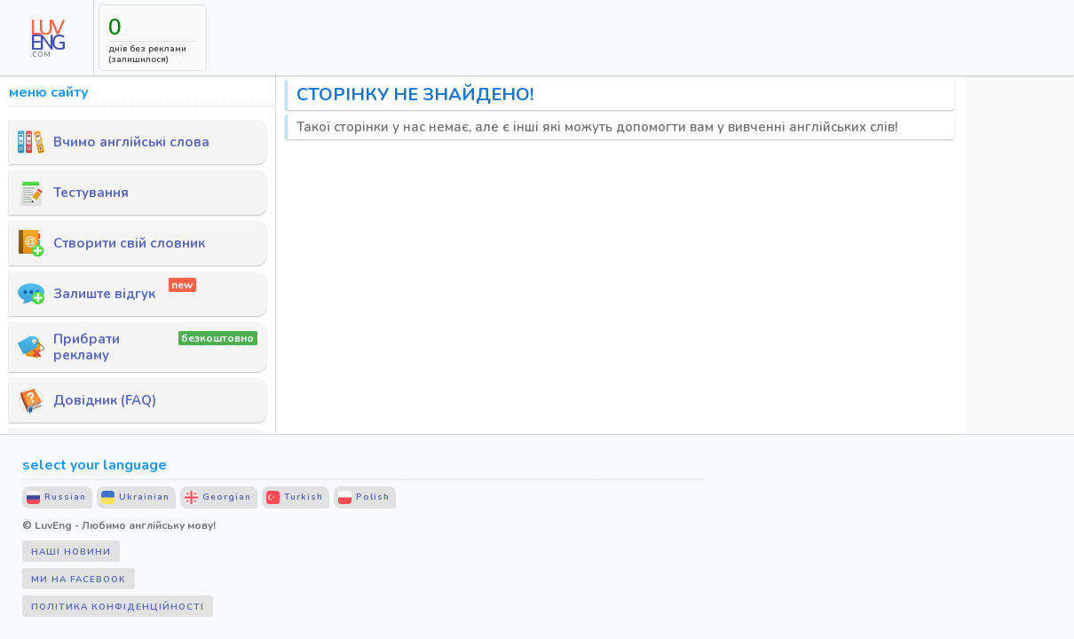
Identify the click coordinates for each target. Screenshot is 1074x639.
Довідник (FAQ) (87, 400)
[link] (47, 37)
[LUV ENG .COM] (47, 37)
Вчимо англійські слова (113, 142)
